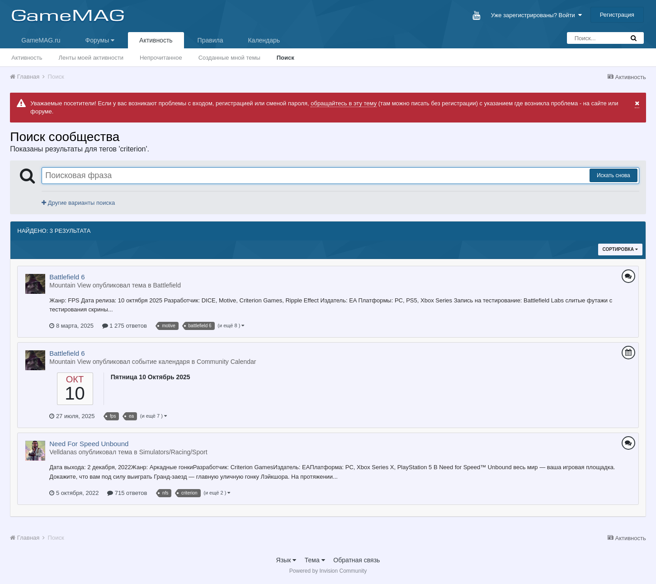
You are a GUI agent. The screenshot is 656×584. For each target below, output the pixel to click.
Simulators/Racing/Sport (173, 452)
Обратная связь (356, 560)
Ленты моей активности (91, 57)
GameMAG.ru (40, 40)
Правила (210, 40)
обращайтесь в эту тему (344, 103)
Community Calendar (226, 361)
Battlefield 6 (67, 277)
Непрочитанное (161, 57)
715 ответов (127, 493)
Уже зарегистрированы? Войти (536, 15)
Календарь (264, 40)
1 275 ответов (124, 325)
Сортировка (620, 249)
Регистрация (617, 14)
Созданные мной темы (229, 57)
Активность (156, 40)
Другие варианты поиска (78, 202)
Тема (315, 560)
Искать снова (613, 175)
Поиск (285, 57)
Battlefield (166, 285)
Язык (286, 560)
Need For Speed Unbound (88, 443)
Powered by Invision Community (328, 571)
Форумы (99, 40)
